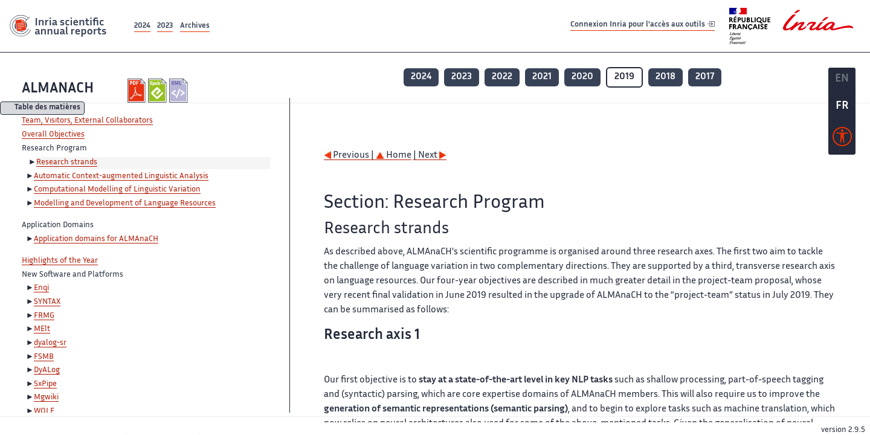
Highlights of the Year (60, 261)
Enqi (41, 288)
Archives (195, 26)
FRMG (44, 316)
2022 (502, 77)
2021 (542, 77)
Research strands (66, 162)
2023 (165, 26)
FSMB (44, 357)
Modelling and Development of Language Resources (125, 203)
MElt (42, 329)
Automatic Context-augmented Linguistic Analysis (121, 176)
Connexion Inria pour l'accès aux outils (642, 25)
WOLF (44, 411)
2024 (142, 26)
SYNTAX (47, 302)
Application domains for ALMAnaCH (96, 239)
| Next (429, 156)
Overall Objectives (53, 134)
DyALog (47, 370)
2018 (665, 77)
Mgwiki (46, 397)
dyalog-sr (50, 343)
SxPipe (45, 384)
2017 (704, 77)
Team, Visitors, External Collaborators (87, 120)
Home (393, 156)
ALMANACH (58, 89)
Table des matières (47, 108)
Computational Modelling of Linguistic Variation (117, 189)
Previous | (350, 156)
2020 (582, 77)
